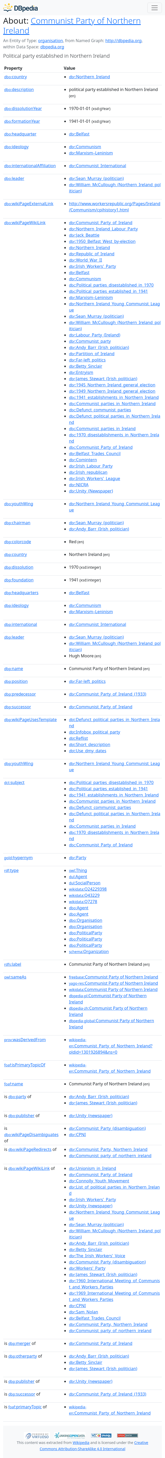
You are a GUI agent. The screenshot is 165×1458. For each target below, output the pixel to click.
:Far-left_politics (87, 360)
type (11, 870)
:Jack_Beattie (84, 235)
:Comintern (83, 460)
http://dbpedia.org (123, 40)
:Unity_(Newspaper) (91, 491)
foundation (19, 580)
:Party (77, 857)
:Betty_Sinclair (85, 366)
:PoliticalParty (85, 933)
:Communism (85, 147)
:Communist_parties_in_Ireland (102, 428)
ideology (16, 147)
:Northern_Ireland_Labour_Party (103, 229)
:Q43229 (84, 895)
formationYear (22, 121)
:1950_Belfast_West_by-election (102, 241)
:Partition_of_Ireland (92, 354)
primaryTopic (25, 1407)
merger (19, 1343)
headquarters (21, 592)
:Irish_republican (88, 472)
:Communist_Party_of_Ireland (100, 222)
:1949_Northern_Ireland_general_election (112, 391)
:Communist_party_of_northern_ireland (110, 1155)
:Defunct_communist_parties (100, 410)
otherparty (22, 1356)
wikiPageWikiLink (25, 222)
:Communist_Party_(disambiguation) (107, 1128)
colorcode (17, 542)
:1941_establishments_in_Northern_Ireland (114, 397)
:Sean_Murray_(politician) (96, 178)
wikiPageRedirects (30, 1149)
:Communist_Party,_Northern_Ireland (108, 1149)
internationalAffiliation (30, 166)
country (15, 77)
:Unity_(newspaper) (90, 1115)
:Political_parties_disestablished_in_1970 (111, 285)
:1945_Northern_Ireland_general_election (112, 385)
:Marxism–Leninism (91, 153)
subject (14, 782)
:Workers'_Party (87, 1268)
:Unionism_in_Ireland (92, 1168)
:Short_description (89, 744)
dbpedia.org (52, 47)
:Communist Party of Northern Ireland (113, 977)
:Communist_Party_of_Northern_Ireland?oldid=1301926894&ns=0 (111, 1046)
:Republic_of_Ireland (92, 254)
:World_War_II (85, 260)
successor (17, 707)
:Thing (78, 870)
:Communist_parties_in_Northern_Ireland (112, 403)
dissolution (18, 567)
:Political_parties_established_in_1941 (108, 291)
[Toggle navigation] (154, 8)
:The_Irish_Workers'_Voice (97, 1256)
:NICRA (78, 485)
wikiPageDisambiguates (31, 1134)
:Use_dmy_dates (87, 751)
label (12, 964)
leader (14, 178)
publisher (21, 1115)
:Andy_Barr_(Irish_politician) (99, 347)
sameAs (15, 977)
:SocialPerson (84, 883)
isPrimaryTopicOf (24, 1065)
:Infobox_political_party (94, 732)
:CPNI (77, 1134)
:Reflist (78, 738)
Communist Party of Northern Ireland (72, 25)
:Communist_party (90, 341)
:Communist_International (97, 166)
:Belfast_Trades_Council (94, 453)
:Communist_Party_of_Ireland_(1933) (107, 694)
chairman (17, 523)
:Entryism (81, 372)
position (16, 681)
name (13, 668)
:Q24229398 (88, 889)
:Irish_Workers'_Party (92, 266)
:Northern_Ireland (89, 77)
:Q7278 (83, 901)
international (20, 624)
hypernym (18, 857)
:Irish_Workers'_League (94, 478)
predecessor (20, 694)
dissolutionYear (23, 108)
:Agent (78, 876)
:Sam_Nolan (83, 1312)
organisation (50, 40)
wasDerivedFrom (25, 1039)
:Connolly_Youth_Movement (99, 1181)
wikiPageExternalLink (28, 203)
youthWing (18, 504)
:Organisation (85, 920)
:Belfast (79, 134)
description (19, 89)
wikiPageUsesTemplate (30, 719)
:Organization (89, 951)
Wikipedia (81, 1442)
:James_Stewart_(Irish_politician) (103, 378)
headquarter (20, 134)
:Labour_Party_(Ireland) (94, 335)
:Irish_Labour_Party (91, 466)
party (17, 1096)
